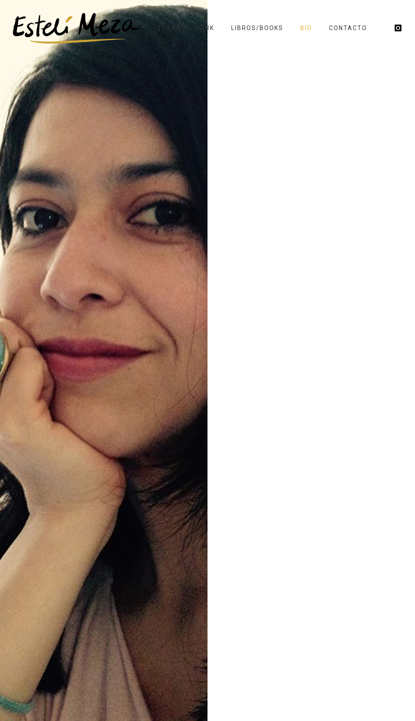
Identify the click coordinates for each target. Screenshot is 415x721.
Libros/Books (257, 28)
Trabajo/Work (186, 28)
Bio (306, 28)
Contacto (348, 28)
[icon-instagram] (398, 28)
